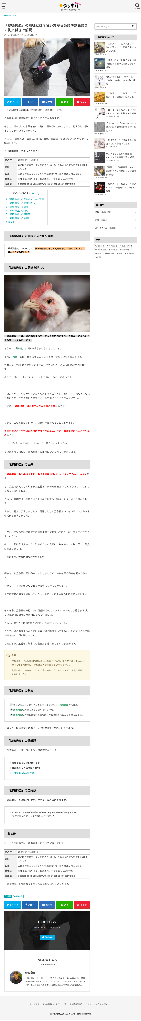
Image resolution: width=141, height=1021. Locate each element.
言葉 (9, 897)
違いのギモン (105, 213)
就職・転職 (102, 198)
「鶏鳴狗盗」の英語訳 (18, 218)
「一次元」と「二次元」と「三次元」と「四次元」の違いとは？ (121, 88)
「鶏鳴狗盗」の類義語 (18, 215)
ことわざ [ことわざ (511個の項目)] (100, 231)
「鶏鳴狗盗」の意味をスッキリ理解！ (26, 200)
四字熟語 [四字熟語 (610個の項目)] (114, 235)
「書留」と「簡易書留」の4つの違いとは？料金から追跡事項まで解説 (121, 160)
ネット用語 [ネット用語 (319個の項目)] (101, 235)
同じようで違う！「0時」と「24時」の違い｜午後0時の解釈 (121, 74)
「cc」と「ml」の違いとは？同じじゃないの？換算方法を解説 (121, 102)
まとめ (10, 222)
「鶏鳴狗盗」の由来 (17, 207)
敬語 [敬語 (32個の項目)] (120, 238)
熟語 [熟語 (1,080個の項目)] (99, 242)
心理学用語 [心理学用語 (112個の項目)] (126, 235)
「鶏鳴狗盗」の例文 (17, 211)
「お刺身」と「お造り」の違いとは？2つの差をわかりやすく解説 (121, 174)
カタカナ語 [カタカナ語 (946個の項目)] (113, 231)
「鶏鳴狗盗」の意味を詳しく (21, 204)
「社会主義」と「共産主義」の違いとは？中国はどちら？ (121, 131)
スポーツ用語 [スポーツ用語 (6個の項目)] (127, 231)
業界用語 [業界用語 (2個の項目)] (130, 238)
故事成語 (19, 897)
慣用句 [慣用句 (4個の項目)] (99, 238)
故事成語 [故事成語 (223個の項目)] (110, 238)
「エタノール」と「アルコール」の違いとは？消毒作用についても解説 (121, 46)
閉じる (35, 194)
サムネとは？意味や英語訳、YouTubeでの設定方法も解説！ (120, 145)
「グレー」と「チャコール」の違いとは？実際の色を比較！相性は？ (121, 117)
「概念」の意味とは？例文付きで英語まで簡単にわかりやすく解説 (121, 61)
